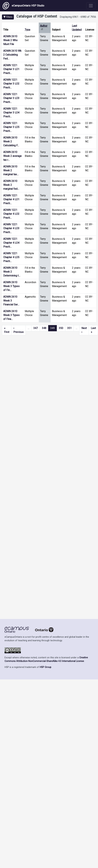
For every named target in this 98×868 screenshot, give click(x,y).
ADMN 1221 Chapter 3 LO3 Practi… (11, 98)
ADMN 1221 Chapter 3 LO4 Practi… (11, 112)
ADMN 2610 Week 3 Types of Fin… (11, 286)
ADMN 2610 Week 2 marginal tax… (11, 170)
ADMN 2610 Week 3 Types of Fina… (11, 315)
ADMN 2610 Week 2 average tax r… (12, 156)
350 (61, 328)
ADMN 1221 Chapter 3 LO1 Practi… (11, 69)
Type (27, 29)
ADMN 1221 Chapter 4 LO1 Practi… (11, 199)
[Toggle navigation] (90, 5)
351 (69, 328)
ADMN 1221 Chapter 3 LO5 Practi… (11, 127)
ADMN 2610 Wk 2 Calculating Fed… (12, 54)
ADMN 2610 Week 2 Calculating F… (11, 141)
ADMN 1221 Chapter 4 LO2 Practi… (11, 213)
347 (35, 328)
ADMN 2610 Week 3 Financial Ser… (11, 300)
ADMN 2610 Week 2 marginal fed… (11, 184)
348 (44, 328)
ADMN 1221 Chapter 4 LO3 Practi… (11, 228)
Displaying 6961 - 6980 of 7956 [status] (78, 16)
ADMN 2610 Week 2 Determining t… (11, 271)
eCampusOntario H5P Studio (23, 5)
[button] (8, 17)
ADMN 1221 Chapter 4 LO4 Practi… (11, 242)
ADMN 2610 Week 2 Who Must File (10, 40)
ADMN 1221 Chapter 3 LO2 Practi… (11, 83)
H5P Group (45, 667)
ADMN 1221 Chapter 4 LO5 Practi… (11, 257)
